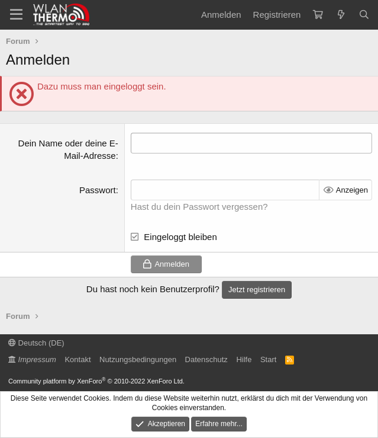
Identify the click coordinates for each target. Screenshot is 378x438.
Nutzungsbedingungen (137, 359)
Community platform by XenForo (96, 381)
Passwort (97, 190)
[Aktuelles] (340, 14)
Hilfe (243, 359)
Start (268, 359)
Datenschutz (206, 359)
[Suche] (364, 14)
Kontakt (77, 359)
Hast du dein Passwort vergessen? (199, 207)
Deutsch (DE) (36, 342)
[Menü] (16, 15)
